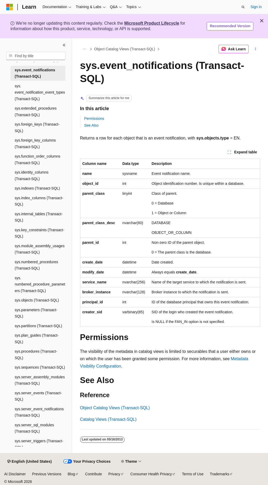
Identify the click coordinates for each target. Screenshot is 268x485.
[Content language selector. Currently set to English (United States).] (29, 461)
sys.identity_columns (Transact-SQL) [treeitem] (31, 175)
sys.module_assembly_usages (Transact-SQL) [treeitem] (40, 249)
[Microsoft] (9, 7)
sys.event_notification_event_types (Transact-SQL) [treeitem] (40, 92)
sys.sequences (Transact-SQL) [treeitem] (40, 367)
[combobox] (35, 56)
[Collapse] (64, 45)
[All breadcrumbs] (84, 49)
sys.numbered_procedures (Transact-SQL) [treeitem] (36, 265)
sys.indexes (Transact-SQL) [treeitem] (37, 188)
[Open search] (243, 7)
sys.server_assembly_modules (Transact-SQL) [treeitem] (40, 380)
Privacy (114, 474)
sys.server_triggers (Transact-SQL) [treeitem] (39, 444)
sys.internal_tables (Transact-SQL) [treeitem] (39, 217)
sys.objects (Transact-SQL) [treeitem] (37, 300)
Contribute (93, 474)
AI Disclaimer (15, 474)
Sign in (256, 7)
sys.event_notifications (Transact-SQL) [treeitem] (35, 73)
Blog (71, 474)
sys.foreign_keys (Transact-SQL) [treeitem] (37, 127)
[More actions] (255, 49)
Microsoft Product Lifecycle (151, 23)
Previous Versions (46, 474)
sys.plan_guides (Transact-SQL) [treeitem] (37, 338)
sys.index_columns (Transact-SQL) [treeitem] (39, 201)
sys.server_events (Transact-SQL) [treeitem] (38, 396)
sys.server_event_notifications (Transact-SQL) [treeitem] (39, 412)
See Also (91, 125)
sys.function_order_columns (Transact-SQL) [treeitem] (37, 159)
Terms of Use (192, 474)
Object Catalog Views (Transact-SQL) (124, 49)
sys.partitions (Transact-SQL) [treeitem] (38, 326)
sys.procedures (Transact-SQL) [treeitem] (36, 354)
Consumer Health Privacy (151, 474)
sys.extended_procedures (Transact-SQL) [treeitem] (36, 111)
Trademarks (219, 474)
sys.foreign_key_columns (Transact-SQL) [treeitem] (35, 143)
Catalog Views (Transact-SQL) (108, 419)
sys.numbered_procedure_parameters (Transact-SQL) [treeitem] (40, 284)
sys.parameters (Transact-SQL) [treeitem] (36, 313)
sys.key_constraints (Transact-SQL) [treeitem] (39, 233)
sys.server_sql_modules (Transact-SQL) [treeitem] (34, 428)
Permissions (94, 118)
